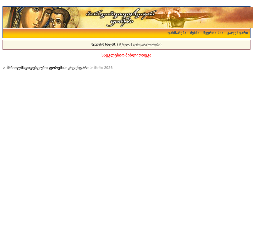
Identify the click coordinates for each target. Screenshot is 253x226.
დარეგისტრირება (146, 44)
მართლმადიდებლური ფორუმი (35, 68)
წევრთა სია (213, 33)
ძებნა (195, 33)
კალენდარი (237, 33)
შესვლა (124, 44)
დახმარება (177, 33)
